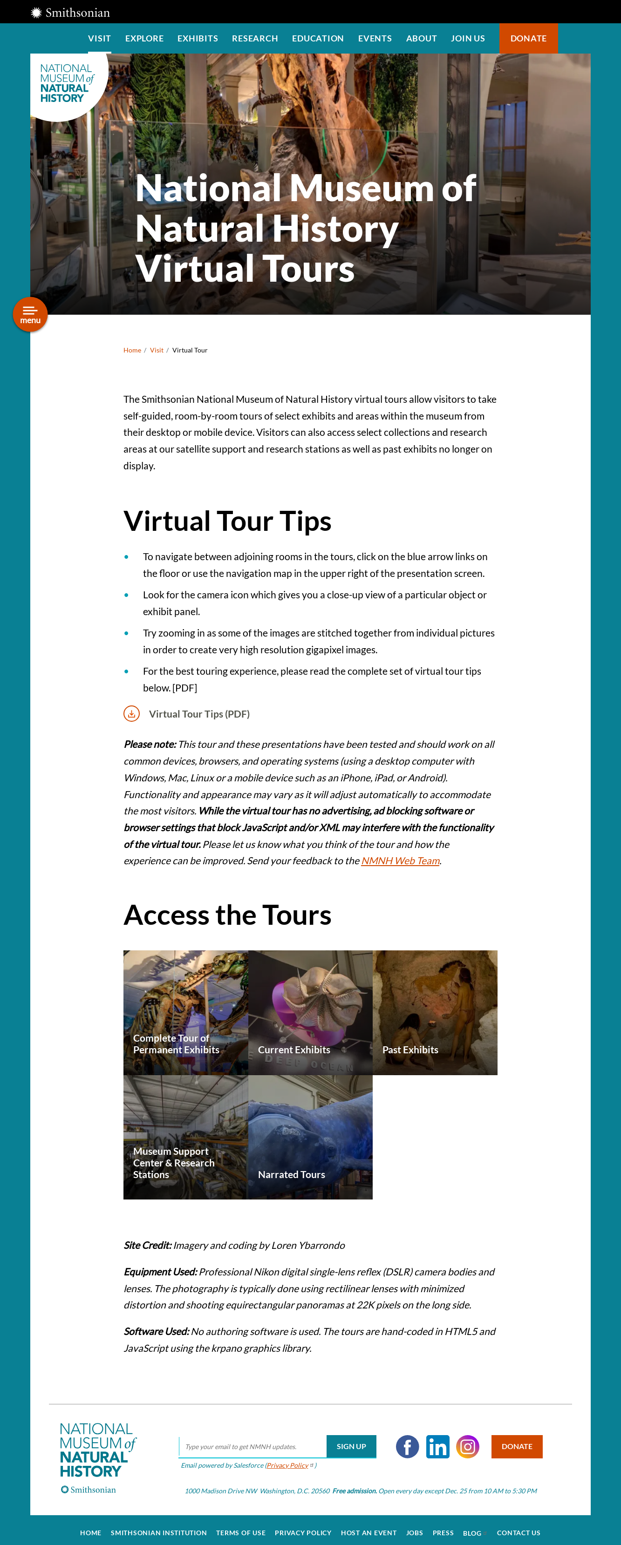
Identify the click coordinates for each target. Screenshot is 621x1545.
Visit (99, 38)
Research (255, 38)
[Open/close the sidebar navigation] (30, 314)
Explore (144, 38)
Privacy (287, 1459)
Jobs (414, 1527)
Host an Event (369, 1527)
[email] (274, 1441)
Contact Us (519, 1527)
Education (318, 38)
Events (375, 38)
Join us (468, 38)
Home (132, 350)
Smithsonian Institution (159, 1527)
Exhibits (197, 38)
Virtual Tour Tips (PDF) (186, 713)
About (421, 38)
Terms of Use (241, 1527)
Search (574, 38)
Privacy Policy (303, 1527)
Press (443, 1527)
